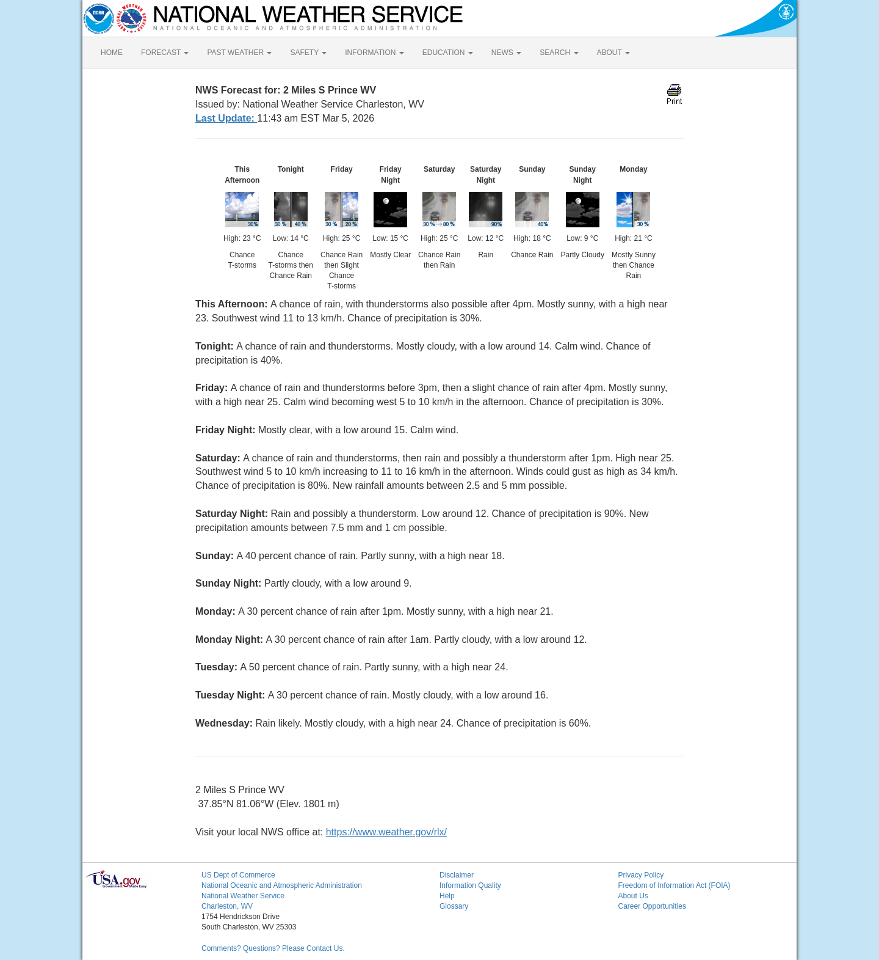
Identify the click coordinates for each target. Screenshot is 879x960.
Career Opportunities (652, 906)
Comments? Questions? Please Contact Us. (273, 948)
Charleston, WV (227, 906)
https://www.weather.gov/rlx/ (386, 832)
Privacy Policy (641, 875)
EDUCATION (447, 52)
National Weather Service (242, 896)
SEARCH (559, 52)
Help (447, 896)
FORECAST (165, 52)
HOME (112, 52)
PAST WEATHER (239, 52)
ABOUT (613, 52)
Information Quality (470, 885)
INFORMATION (374, 52)
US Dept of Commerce (238, 875)
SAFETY (308, 52)
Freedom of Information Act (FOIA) (674, 885)
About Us (633, 896)
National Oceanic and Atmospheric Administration (281, 885)
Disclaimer (457, 875)
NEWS (506, 52)
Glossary (454, 906)
